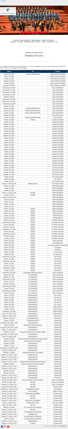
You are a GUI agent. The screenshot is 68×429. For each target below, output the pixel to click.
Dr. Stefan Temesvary (58, 220)
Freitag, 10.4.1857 (9, 110)
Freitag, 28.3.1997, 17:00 (9, 405)
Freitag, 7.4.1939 (9, 254)
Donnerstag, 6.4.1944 (9, 268)
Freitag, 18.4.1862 (9, 119)
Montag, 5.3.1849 (9, 97)
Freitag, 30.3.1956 (9, 304)
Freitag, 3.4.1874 (9, 140)
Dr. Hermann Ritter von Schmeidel (57, 245)
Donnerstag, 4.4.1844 (9, 90)
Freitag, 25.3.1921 (9, 220)
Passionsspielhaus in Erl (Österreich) (32, 380)
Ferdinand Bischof (58, 213)
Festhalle (32, 192)
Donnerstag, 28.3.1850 (8, 99)
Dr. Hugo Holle (58, 252)
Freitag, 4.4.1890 (9, 160)
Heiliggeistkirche (32, 421)
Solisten (38, 41)
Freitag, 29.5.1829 (9, 74)
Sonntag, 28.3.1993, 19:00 (9, 398)
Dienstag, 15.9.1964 (9, 332)
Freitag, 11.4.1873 (9, 138)
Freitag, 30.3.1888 (9, 156)
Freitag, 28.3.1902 (9, 179)
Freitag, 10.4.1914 (9, 199)
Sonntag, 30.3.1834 (9, 85)
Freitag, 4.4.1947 (9, 281)
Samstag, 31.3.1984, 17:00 (9, 384)
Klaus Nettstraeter (58, 240)
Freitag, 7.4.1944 (9, 270)
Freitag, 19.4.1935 (9, 247)
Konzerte (16, 40)
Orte (56, 41)
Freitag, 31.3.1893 (9, 165)
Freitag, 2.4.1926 (9, 238)
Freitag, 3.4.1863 (9, 122)
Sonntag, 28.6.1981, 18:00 (9, 380)
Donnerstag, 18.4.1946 (8, 272)
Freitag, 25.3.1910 (9, 190)
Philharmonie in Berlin (33, 402)
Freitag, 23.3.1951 (9, 295)
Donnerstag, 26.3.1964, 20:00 (9, 327)
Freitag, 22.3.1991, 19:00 (9, 391)
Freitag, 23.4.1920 (9, 217)
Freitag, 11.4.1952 (9, 297)
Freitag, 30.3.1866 (9, 128)
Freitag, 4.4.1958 (9, 309)
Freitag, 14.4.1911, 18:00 (9, 192)
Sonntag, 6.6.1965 (9, 338)
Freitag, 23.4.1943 (9, 265)
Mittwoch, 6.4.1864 (9, 124)
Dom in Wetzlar (32, 391)
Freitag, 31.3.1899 (9, 172)
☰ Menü (3, 1)
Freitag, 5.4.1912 (9, 195)
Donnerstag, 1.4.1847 (9, 94)
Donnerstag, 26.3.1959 (8, 311)
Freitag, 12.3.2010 (9, 418)
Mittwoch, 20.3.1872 (9, 135)
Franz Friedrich (57, 117)
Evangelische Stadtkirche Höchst (32, 272)
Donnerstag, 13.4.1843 (8, 87)
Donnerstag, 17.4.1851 (8, 101)
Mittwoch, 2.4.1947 (9, 277)
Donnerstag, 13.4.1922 (8, 222)
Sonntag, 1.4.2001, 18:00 (9, 409)
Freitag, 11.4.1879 (9, 144)
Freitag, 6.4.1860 (9, 117)
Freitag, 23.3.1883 (9, 149)
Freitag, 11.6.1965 (9, 341)
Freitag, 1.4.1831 (9, 78)
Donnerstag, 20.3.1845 (8, 92)
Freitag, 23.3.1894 (9, 167)
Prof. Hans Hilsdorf (57, 402)
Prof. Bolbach (58, 179)
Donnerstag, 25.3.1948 (8, 286)
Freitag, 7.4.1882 (9, 147)
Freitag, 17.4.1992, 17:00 (9, 396)
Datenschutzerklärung (62, 426)
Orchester (20, 41)
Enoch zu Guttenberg (58, 380)
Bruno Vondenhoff (58, 272)
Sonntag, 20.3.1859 (9, 115)
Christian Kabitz (57, 386)
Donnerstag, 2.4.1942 (9, 261)
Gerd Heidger (58, 389)
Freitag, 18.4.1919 (9, 211)
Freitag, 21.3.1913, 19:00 (9, 197)
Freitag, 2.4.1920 (9, 215)
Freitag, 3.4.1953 (9, 300)
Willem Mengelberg (57, 188)
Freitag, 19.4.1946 (9, 275)
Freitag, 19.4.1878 (9, 142)
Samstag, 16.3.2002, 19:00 (9, 414)
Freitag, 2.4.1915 (9, 202)
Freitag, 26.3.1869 (9, 133)
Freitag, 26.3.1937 (9, 249)
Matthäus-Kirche (32, 183)
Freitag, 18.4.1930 (9, 243)
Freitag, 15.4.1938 (9, 252)
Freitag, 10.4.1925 (9, 236)
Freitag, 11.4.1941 (9, 259)
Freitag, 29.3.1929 (9, 240)
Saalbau (32, 119)
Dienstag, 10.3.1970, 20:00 (9, 354)
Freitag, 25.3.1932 (9, 245)
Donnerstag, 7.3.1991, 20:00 (9, 389)
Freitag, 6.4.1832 (9, 83)
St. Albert (32, 423)
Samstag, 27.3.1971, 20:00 (9, 359)
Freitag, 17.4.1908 (9, 186)
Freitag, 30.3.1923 (9, 224)
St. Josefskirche (32, 275)
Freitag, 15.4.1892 (9, 163)
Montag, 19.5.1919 (9, 213)
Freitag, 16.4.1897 (9, 170)
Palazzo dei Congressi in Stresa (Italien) (32, 364)
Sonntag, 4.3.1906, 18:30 (9, 183)
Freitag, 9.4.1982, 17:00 (9, 382)
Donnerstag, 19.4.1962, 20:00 (9, 322)
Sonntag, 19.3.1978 (9, 373)
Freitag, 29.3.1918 (9, 208)
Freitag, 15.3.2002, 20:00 (9, 412)
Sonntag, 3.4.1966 (9, 345)
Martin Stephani (57, 307)
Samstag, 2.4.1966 (9, 343)
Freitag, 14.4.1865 (9, 126)
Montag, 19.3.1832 (9, 81)
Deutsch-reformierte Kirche (32, 110)
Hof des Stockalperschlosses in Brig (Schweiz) (33, 361)
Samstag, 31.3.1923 (9, 227)
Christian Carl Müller (58, 119)
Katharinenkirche (33, 354)
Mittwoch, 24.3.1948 (9, 284)
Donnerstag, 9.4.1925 (9, 233)
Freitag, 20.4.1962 (9, 325)
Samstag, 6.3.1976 (9, 370)
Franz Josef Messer (57, 87)
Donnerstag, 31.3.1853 (8, 103)
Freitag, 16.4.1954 (9, 302)
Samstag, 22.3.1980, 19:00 (9, 377)
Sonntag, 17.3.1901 (9, 174)
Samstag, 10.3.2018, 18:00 (9, 423)
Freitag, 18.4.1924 (9, 231)
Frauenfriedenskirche (33, 318)
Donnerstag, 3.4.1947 (9, 279)
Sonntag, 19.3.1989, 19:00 (9, 386)
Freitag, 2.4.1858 (9, 112)
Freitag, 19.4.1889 (9, 158)
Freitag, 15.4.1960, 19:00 (9, 316)
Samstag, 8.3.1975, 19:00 (9, 368)
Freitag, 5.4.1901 (9, 176)
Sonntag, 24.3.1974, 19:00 (9, 366)
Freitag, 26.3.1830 (9, 76)
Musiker (43, 41)
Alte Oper (32, 382)
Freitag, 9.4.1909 (9, 188)
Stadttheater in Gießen (32, 389)
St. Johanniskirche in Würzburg (33, 407)
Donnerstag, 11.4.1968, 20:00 (9, 348)
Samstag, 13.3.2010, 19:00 (9, 421)
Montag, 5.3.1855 (9, 106)
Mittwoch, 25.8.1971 (9, 364)
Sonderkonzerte (36, 40)
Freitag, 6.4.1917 (9, 206)
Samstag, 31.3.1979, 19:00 (9, 375)
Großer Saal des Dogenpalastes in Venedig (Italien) (32, 338)
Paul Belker (58, 247)
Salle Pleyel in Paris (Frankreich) (33, 325)
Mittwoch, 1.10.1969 (9, 352)
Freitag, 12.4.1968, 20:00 (9, 350)
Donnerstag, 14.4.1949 (8, 291)
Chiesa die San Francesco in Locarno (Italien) (33, 332)
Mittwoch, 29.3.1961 (9, 318)
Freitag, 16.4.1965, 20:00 (9, 336)
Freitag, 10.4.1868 (9, 131)
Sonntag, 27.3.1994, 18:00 (9, 400)
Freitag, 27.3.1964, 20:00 (9, 329)
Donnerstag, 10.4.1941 (8, 256)
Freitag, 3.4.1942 (9, 263)
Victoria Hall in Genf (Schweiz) (32, 341)
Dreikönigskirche (32, 297)
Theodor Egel (58, 316)
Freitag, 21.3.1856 (9, 108)
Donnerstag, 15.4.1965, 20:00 (9, 334)
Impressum (54, 426)
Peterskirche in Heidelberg (32, 393)
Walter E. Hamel (57, 391)
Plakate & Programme (48, 40)
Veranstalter (50, 41)
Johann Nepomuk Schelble (57, 74)
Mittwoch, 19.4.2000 (9, 407)
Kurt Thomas (57, 256)
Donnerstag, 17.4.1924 (8, 229)
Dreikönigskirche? (33, 295)
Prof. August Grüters (58, 167)
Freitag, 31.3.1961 (9, 320)
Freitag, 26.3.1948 (9, 288)
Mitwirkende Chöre (29, 41)
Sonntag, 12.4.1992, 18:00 (9, 393)
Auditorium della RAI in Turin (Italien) (32, 352)
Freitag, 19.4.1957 (9, 307)
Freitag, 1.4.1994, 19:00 (9, 402)
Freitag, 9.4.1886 (9, 154)
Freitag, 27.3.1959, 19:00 (9, 313)
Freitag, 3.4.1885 (9, 151)
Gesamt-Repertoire (25, 40)
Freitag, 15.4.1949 (9, 293)
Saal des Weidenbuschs (33, 74)
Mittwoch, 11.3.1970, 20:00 (9, 357)
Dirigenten (13, 41)
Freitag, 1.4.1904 (9, 181)
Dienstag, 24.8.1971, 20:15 (9, 361)
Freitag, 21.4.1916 (9, 204)
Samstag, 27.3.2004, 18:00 (9, 416)
